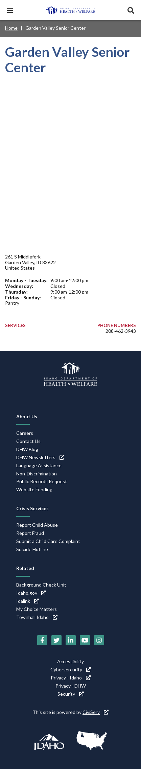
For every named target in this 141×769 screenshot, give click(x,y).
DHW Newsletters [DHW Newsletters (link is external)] (40, 457)
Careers (24, 433)
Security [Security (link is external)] (70, 694)
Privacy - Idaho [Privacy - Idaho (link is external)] (71, 677)
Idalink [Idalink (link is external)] (27, 601)
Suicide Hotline (32, 549)
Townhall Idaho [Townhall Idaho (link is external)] (36, 617)
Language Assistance (39, 465)
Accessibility (70, 661)
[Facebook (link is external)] (42, 640)
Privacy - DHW (70, 686)
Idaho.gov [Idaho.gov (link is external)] (31, 593)
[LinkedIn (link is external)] (71, 640)
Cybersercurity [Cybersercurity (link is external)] (70, 669)
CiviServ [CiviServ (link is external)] (96, 712)
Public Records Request (41, 481)
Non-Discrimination (36, 473)
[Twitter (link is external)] (56, 640)
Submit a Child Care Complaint (48, 541)
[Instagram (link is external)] (99, 640)
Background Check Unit (41, 585)
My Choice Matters (36, 609)
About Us (26, 416)
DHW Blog (27, 449)
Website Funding (34, 489)
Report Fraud (30, 533)
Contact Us (28, 441)
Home (11, 28)
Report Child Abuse (37, 525)
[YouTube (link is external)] (85, 640)
